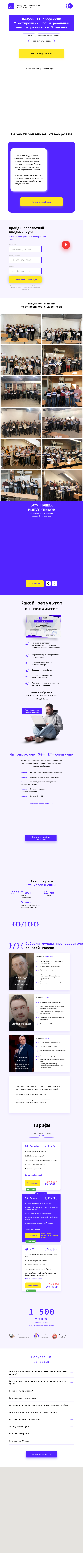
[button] (68, 6)
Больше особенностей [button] (33, 1279)
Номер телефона (15, 255)
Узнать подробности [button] (41, 53)
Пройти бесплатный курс (25, 279)
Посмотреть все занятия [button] (39, 804)
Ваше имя (12, 244)
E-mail (11, 266)
